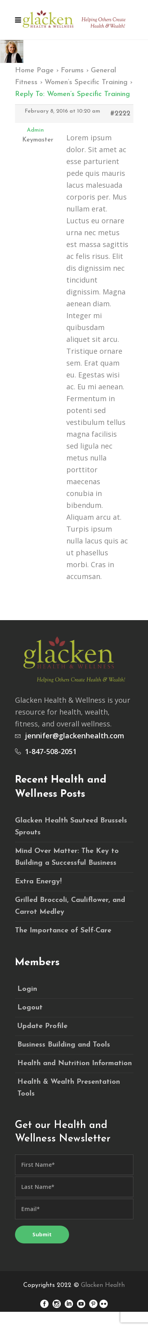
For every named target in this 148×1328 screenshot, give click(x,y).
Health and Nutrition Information (74, 1063)
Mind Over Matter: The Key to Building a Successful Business (67, 857)
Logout (30, 1007)
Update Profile (42, 1026)
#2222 (120, 113)
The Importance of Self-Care (63, 930)
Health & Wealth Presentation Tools (68, 1088)
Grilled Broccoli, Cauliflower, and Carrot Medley (70, 906)
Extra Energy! (38, 881)
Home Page (34, 70)
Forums (72, 70)
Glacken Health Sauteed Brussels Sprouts (71, 826)
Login (27, 989)
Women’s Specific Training (86, 82)
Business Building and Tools (63, 1045)
